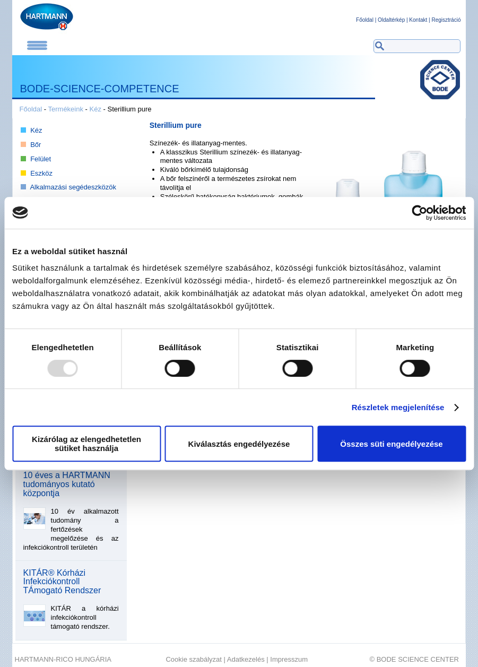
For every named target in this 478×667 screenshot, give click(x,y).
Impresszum (289, 659)
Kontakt (418, 20)
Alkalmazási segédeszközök (73, 187)
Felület (40, 159)
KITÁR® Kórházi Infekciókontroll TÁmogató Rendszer (62, 582)
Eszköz (41, 173)
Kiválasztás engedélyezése (239, 443)
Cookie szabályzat (194, 659)
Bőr (35, 145)
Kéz (95, 109)
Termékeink (65, 109)
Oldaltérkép (391, 20)
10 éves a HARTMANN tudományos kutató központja (66, 484)
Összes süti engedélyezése (391, 443)
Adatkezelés (246, 659)
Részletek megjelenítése (398, 407)
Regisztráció (445, 20)
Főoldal (364, 20)
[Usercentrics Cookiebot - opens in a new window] (419, 213)
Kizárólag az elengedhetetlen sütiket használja (86, 444)
